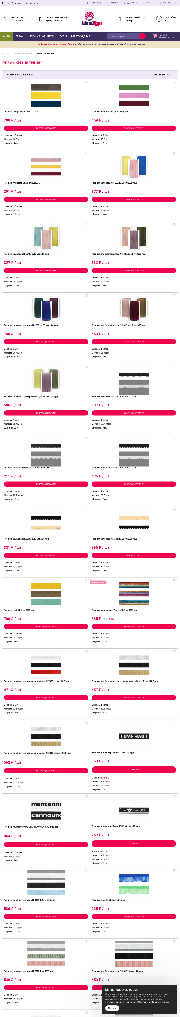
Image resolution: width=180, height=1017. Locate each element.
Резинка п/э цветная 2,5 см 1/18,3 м (66, 120)
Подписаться (171, 957)
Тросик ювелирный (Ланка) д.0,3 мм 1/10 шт (155, 686)
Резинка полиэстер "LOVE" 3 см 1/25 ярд (156, 440)
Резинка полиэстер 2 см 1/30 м (24, 850)
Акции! (112, 3)
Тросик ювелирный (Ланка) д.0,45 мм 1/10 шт (67, 686)
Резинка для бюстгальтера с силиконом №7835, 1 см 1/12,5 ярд (24, 441)
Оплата (148, 3)
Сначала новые (161, 75)
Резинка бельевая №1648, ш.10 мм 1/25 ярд (22, 200)
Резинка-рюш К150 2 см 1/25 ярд (155, 523)
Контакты (166, 3)
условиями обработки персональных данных (154, 964)
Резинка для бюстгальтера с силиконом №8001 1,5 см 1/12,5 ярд (68, 441)
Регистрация (17, 3)
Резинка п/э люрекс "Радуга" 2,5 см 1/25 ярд (156, 359)
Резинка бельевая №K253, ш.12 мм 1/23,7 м (154, 280)
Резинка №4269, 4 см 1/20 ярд (110, 359)
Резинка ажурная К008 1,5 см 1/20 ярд (68, 767)
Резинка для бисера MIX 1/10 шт (24, 766)
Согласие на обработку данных (153, 1002)
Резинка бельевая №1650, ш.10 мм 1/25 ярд (22, 359)
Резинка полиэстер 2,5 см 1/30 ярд (66, 850)
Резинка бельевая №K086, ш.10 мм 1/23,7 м (110, 280)
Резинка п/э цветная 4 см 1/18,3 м (22, 120)
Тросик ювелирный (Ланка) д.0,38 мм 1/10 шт (111, 686)
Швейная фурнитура (42, 36)
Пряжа (19, 36)
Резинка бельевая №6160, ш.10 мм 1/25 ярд (154, 120)
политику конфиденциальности (163, 966)
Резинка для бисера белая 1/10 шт (22, 686)
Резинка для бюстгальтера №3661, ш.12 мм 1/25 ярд (23, 280)
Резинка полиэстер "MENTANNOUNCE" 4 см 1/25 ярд (24, 524)
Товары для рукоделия (75, 36)
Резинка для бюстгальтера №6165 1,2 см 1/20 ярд (110, 606)
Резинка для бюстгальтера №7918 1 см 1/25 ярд (23, 606)
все (101, 899)
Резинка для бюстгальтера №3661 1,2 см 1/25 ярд (110, 523)
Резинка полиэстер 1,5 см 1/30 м (154, 767)
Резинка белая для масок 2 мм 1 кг (111, 765)
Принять (112, 1008)
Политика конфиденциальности (95, 974)
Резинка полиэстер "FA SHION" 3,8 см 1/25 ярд (64, 523)
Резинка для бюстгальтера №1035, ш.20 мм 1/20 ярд (110, 200)
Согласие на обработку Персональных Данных (101, 976)
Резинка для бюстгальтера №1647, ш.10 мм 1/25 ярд (67, 200)
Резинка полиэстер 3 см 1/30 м (155, 850)
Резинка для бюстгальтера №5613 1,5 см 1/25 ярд (67, 606)
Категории (13, 75)
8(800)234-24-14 (54, 20)
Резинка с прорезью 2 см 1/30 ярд (109, 850)
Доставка (130, 3)
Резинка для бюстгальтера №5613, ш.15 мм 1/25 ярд (154, 200)
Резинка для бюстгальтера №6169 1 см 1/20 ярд (154, 606)
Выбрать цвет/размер (24, 136)
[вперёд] (110, 900)
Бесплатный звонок (56, 17)
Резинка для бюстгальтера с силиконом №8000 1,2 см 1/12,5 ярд (111, 441)
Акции (6, 36)
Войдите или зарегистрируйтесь (56, 44)
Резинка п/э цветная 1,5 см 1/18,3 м (110, 120)
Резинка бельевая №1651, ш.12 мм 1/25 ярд (66, 359)
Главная (5, 3)
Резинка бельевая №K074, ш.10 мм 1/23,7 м (66, 280)
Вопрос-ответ (32, 3)
